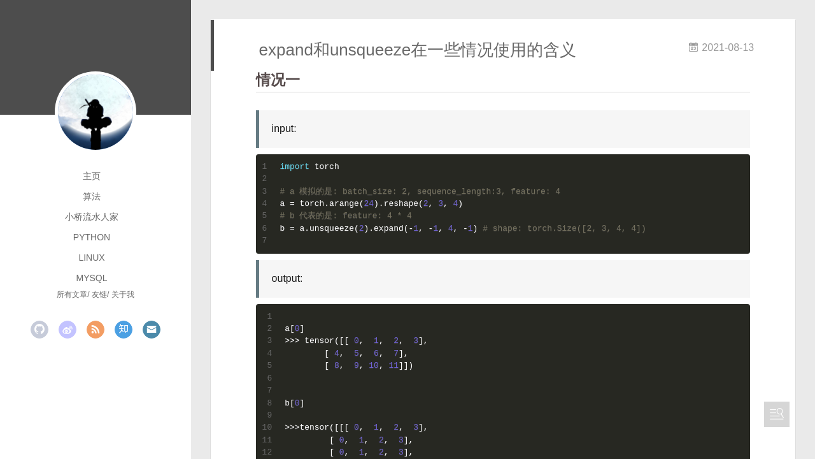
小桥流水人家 (91, 217)
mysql (91, 278)
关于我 (122, 294)
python (91, 237)
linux (91, 257)
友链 (99, 294)
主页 (92, 176)
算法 (92, 196)
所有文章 (72, 294)
